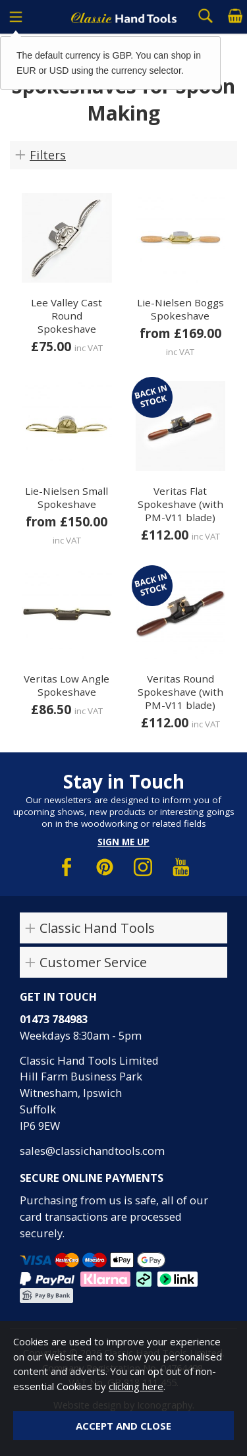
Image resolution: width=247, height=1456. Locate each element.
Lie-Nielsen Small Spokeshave (66, 497)
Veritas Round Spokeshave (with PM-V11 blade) (180, 692)
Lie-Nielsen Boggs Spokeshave (180, 309)
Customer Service (93, 962)
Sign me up (123, 842)
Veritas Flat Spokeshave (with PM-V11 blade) (180, 504)
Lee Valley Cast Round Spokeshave (66, 315)
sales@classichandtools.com (92, 1150)
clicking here (136, 1386)
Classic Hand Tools (97, 928)
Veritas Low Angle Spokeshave (66, 685)
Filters (48, 155)
